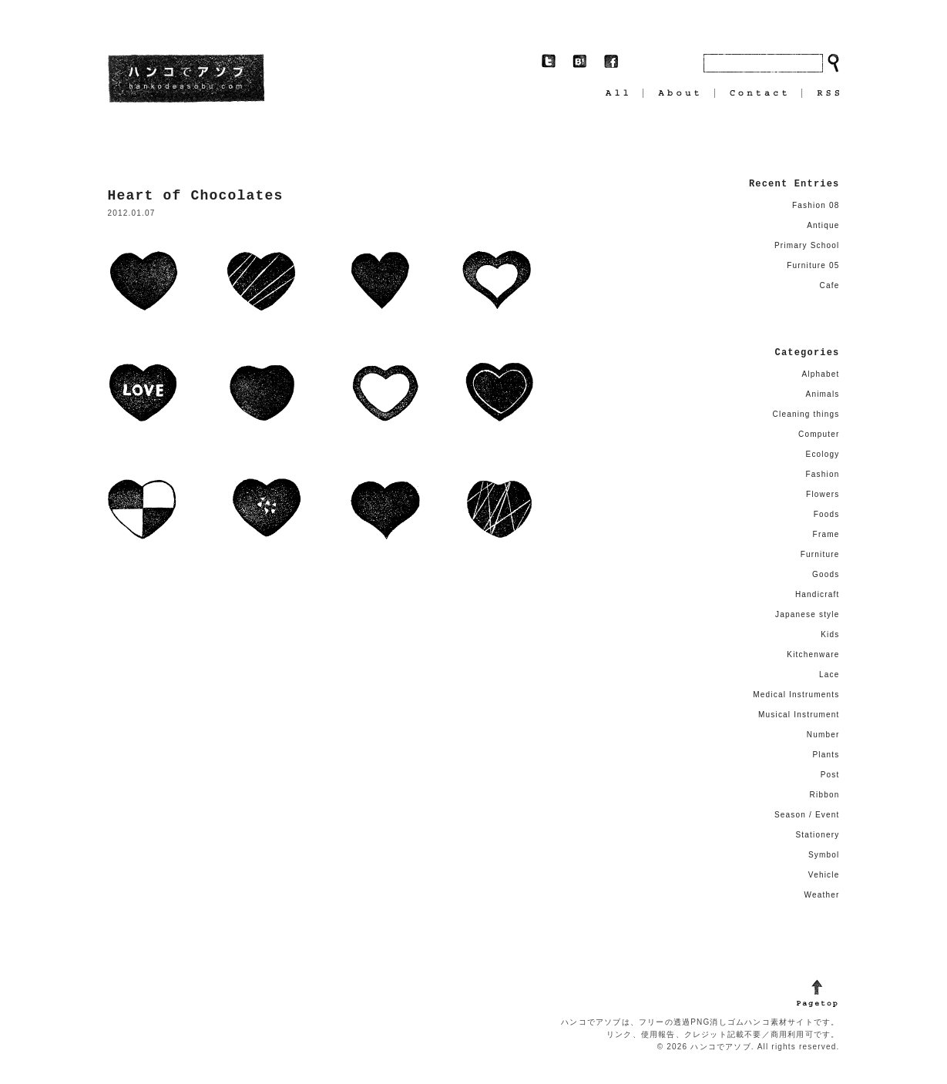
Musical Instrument (799, 714)
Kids (830, 634)
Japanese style (807, 614)
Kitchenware (813, 654)
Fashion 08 (815, 205)
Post (830, 774)
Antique (823, 225)
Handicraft (817, 594)
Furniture (820, 554)
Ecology (823, 454)
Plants (826, 754)
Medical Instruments (796, 694)
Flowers (822, 494)
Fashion (823, 474)
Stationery (817, 835)
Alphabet (820, 374)
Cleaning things (806, 414)
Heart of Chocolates (196, 195)
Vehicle (824, 875)
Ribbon (825, 794)
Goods (825, 574)
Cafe (830, 285)
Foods (827, 514)
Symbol (824, 855)
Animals (823, 394)
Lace (829, 674)
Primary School (807, 245)
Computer (819, 434)
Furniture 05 (813, 265)
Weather (821, 895)
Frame (826, 534)
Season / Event (807, 814)
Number (823, 734)
